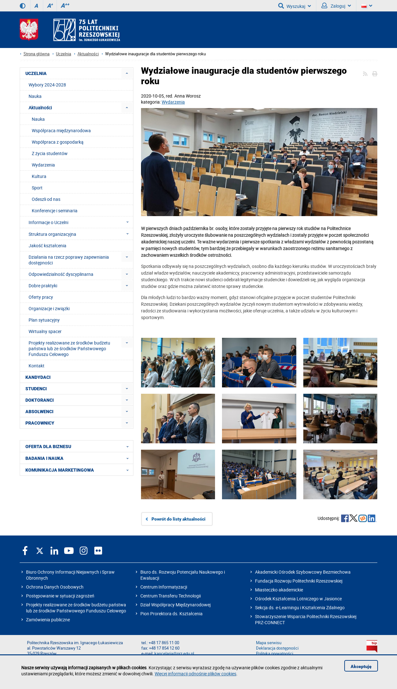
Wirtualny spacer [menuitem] (45, 331)
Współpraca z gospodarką (58, 142)
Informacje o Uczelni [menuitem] (80, 222)
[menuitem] (126, 73)
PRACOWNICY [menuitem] (39, 423)
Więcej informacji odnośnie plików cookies (195, 674)
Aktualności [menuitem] (40, 108)
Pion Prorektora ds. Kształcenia (171, 614)
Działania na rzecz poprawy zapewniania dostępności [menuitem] (69, 260)
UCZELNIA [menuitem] (36, 73)
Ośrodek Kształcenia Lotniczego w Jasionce (298, 599)
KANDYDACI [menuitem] (37, 377)
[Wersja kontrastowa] (22, 5)
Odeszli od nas (46, 199)
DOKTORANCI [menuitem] (39, 400)
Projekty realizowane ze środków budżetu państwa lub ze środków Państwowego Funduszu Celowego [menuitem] (69, 348)
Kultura (39, 176)
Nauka (38, 119)
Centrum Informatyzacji (163, 587)
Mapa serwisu (268, 642)
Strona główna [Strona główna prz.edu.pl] (37, 54)
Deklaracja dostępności (277, 648)
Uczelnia (63, 54)
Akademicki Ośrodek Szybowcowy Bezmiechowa (303, 572)
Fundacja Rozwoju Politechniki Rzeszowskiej (298, 581)
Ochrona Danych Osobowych (55, 587)
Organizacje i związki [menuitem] (49, 308)
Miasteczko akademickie (279, 590)
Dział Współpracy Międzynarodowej (175, 605)
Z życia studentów (50, 153)
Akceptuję (361, 666)
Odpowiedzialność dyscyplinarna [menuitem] (61, 274)
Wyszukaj (294, 5)
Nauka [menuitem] (35, 96)
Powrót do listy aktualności (178, 519)
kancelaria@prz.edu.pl (174, 653)
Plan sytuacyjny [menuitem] (44, 320)
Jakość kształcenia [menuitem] (47, 245)
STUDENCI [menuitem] (36, 388)
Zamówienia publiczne (48, 620)
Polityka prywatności (274, 653)
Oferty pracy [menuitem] (41, 297)
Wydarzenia (173, 102)
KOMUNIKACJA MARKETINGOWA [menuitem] (78, 470)
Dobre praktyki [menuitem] (43, 286)
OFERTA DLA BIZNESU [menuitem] (78, 446)
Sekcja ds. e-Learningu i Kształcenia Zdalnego (300, 607)
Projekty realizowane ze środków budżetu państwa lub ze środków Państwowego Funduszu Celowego (76, 608)
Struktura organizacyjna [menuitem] (80, 234)
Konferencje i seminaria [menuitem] (54, 211)
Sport (37, 188)
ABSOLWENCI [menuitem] (39, 411)
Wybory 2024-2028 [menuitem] (47, 85)
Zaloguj (336, 5)
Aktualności (88, 54)
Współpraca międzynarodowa (61, 130)
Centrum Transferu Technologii (170, 596)
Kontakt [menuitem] (36, 366)
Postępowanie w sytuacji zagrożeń (60, 596)
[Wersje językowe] (366, 5)
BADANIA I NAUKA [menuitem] (78, 458)
